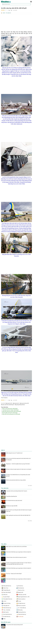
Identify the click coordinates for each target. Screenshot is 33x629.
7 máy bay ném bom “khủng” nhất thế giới (10, 409)
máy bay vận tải (16, 403)
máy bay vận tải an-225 (24, 403)
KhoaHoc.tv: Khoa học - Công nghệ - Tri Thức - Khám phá (7, 2)
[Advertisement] (16, 22)
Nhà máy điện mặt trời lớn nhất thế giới (9, 412)
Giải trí (4, 12)
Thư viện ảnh (8, 12)
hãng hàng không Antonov (20, 404)
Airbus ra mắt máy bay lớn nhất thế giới (9, 408)
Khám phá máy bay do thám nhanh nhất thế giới (11, 411)
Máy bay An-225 (9, 403)
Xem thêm (30, 485)
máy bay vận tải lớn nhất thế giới (7, 404)
